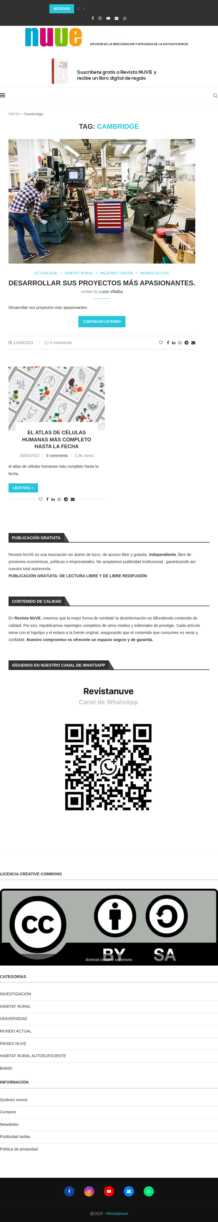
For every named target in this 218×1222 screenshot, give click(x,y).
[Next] (84, 8)
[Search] (215, 95)
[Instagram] (100, 18)
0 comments (58, 342)
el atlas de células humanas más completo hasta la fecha (56, 439)
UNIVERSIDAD (13, 1018)
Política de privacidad (19, 1149)
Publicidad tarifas (15, 1136)
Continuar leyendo (102, 322)
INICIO (14, 114)
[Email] (116, 18)
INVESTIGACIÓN (15, 994)
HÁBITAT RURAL (15, 1006)
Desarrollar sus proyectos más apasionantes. (102, 283)
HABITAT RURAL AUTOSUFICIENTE (33, 1056)
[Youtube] (108, 18)
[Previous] (78, 8)
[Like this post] (161, 342)
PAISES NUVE (13, 1043)
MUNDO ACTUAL (16, 1031)
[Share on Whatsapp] (180, 342)
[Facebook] (93, 18)
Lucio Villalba (111, 291)
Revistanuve (117, 1213)
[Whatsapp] (124, 18)
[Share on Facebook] (168, 342)
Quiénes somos (14, 1099)
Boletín (6, 1068)
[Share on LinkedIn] (173, 342)
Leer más (23, 488)
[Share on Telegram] (186, 342)
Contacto (8, 1112)
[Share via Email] (193, 342)
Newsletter (9, 1124)
